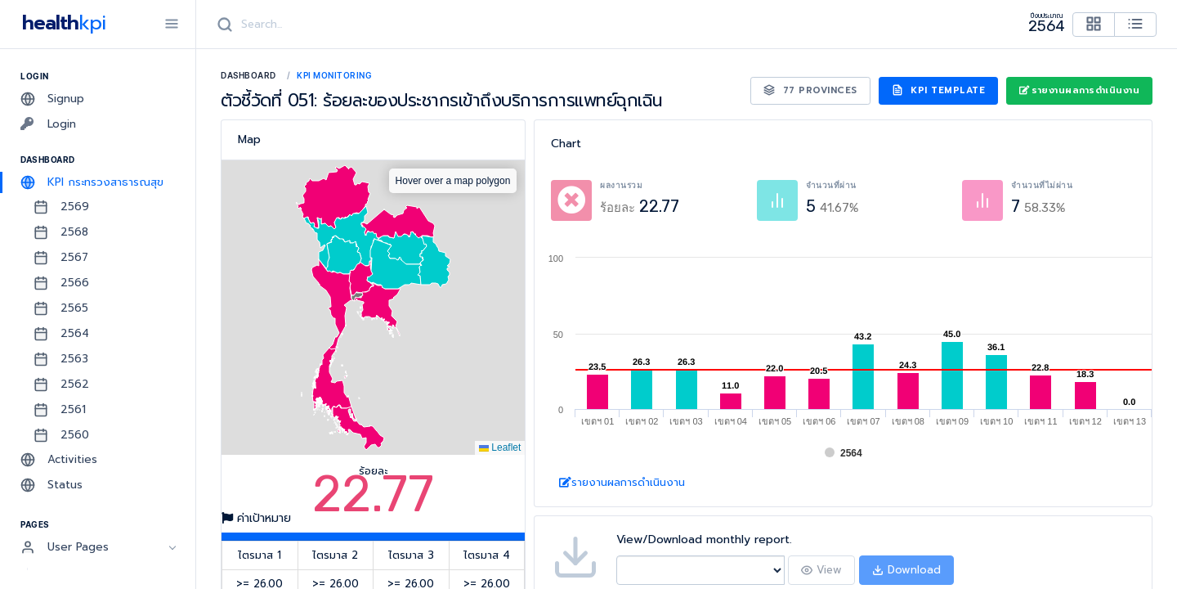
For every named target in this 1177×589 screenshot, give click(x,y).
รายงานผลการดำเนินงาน (1079, 90)
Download (906, 570)
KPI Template (939, 90)
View (821, 570)
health (60, 23)
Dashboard (248, 75)
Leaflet (500, 447)
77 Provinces (810, 90)
